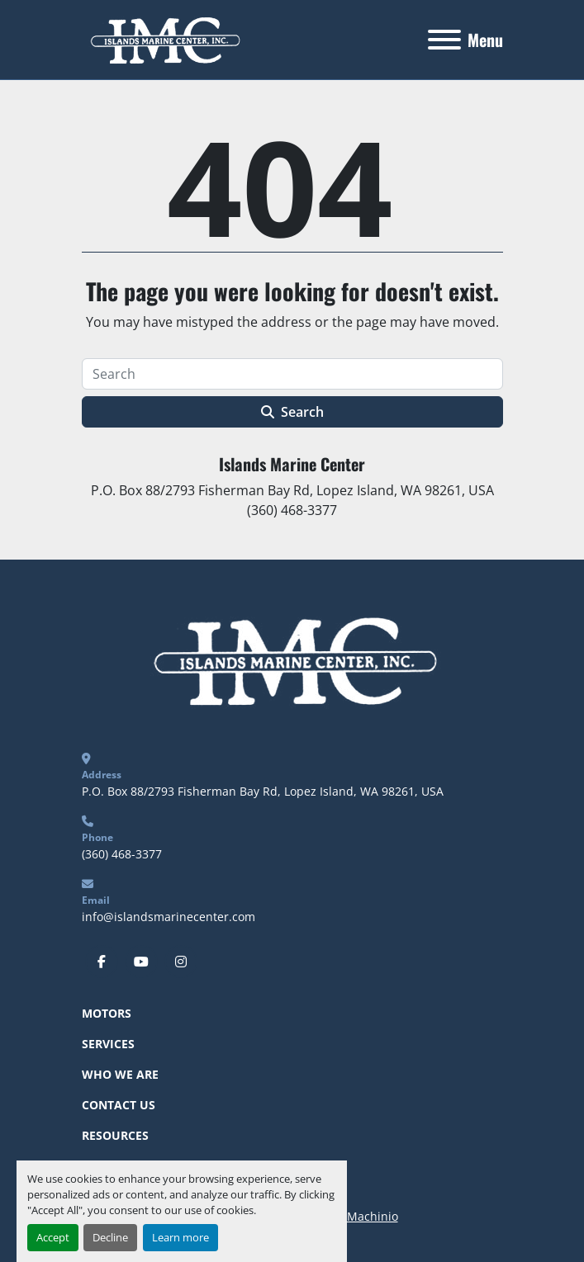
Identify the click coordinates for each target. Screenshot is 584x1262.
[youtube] (141, 961)
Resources (115, 1135)
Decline (110, 1237)
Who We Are (120, 1074)
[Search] (292, 374)
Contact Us (118, 1105)
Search (292, 412)
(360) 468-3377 (122, 854)
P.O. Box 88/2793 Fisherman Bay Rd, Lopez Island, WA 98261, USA (263, 791)
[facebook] (101, 961)
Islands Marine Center (292, 463)
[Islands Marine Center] (292, 658)
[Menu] (444, 40)
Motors (106, 1013)
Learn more (180, 1237)
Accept (52, 1237)
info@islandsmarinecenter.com (168, 916)
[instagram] (180, 961)
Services (108, 1044)
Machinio (372, 1216)
